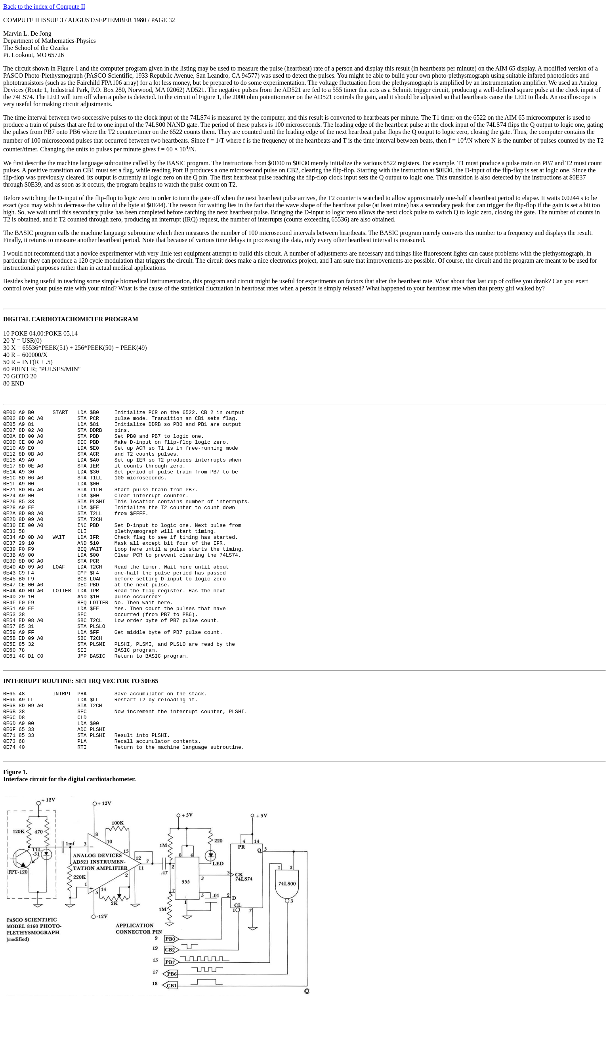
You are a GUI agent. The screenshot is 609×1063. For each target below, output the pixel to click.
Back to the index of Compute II (44, 6)
